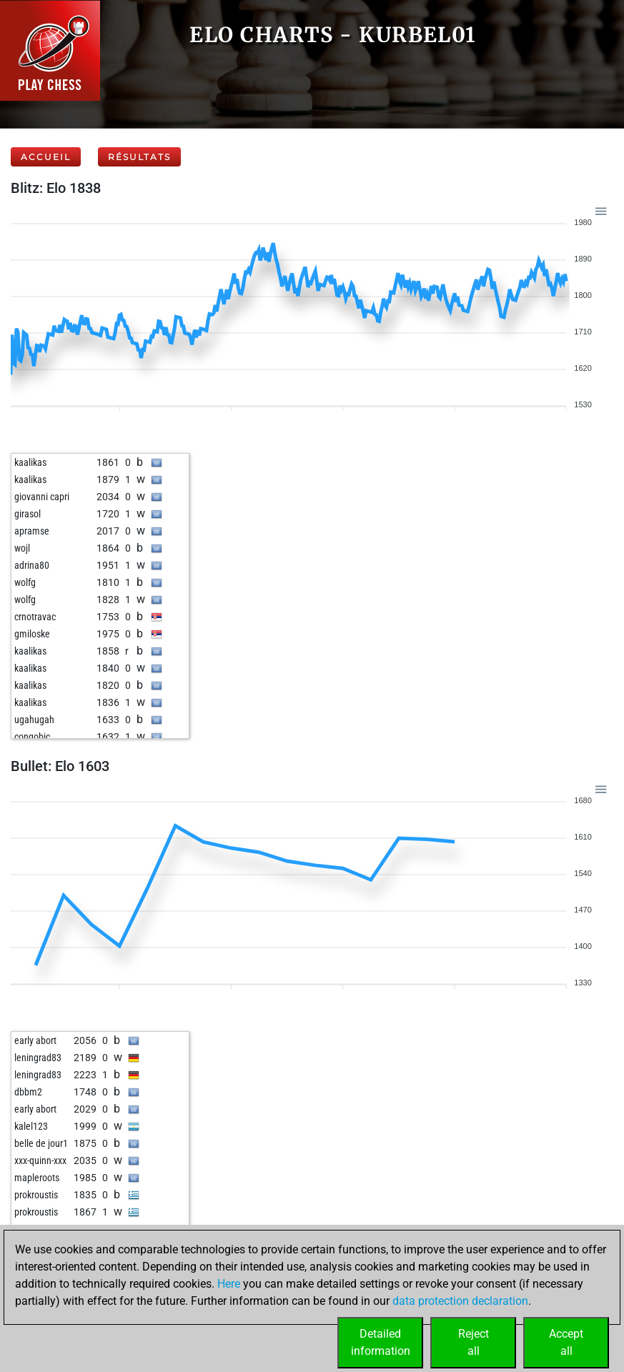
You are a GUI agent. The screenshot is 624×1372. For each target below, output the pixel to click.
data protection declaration (460, 1301)
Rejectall (473, 1342)
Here (228, 1284)
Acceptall (566, 1342)
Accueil (46, 156)
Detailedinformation (380, 1342)
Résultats (139, 156)
